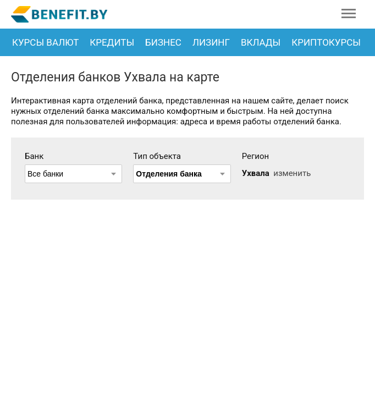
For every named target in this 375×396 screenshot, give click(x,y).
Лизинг (211, 42)
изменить (292, 173)
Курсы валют (45, 42)
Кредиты (112, 42)
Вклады (260, 42)
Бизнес (163, 42)
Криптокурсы (326, 42)
